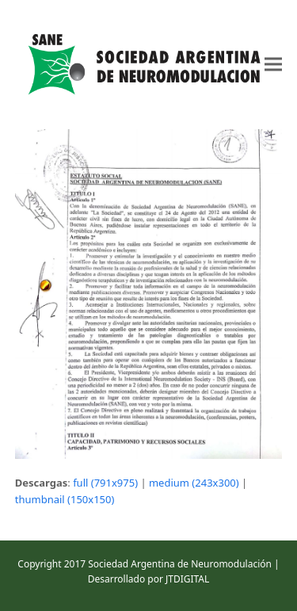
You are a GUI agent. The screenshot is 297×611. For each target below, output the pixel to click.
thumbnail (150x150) (65, 499)
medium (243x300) (194, 482)
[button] (273, 64)
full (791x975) (105, 482)
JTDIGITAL (187, 579)
